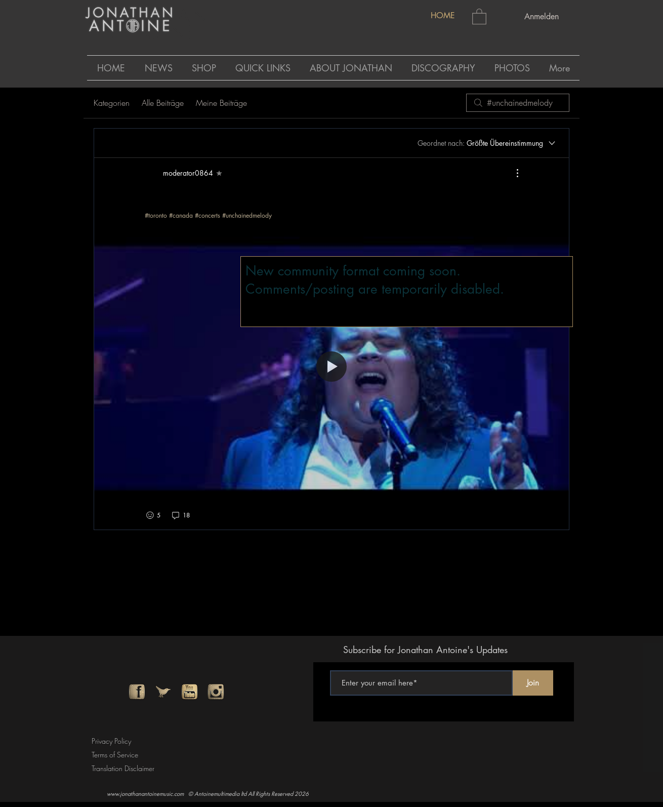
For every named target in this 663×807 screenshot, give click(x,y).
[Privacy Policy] (114, 741)
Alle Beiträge (163, 102)
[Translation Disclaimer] (126, 768)
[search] (517, 103)
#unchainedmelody (247, 215)
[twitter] (163, 692)
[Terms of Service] (118, 755)
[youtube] (189, 692)
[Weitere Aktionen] (512, 173)
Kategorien (112, 102)
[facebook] (137, 692)
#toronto (156, 215)
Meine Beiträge (221, 102)
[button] (479, 16)
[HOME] (443, 16)
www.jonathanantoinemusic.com (145, 793)
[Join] (533, 683)
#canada (181, 215)
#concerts (207, 215)
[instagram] (216, 692)
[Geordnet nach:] (487, 143)
